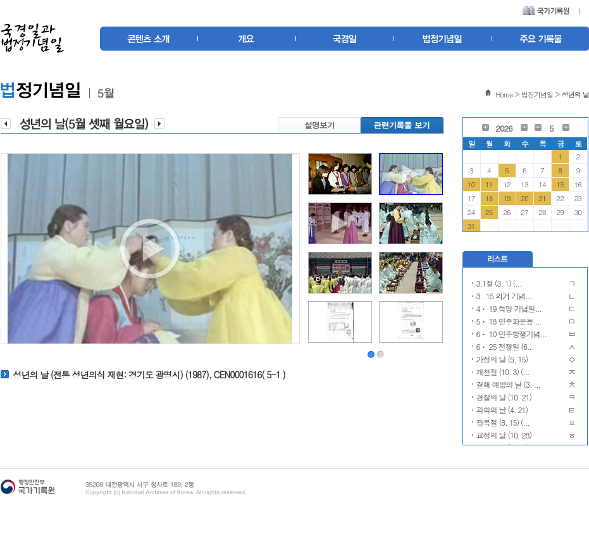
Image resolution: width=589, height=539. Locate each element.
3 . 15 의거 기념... (504, 295)
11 (489, 184)
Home (503, 94)
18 (489, 198)
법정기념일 (537, 94)
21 (542, 198)
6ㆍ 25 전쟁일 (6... (505, 346)
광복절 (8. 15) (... (503, 422)
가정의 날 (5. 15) (502, 359)
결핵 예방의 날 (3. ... (508, 384)
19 (507, 198)
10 (471, 184)
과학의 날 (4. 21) (502, 409)
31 (471, 226)
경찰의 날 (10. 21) (504, 397)
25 (489, 212)
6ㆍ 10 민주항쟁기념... (511, 333)
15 (560, 184)
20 (524, 198)
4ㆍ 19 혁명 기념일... (509, 308)
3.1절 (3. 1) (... (499, 283)
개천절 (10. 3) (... (503, 371)
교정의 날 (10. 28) (504, 435)
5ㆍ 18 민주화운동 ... (509, 321)
